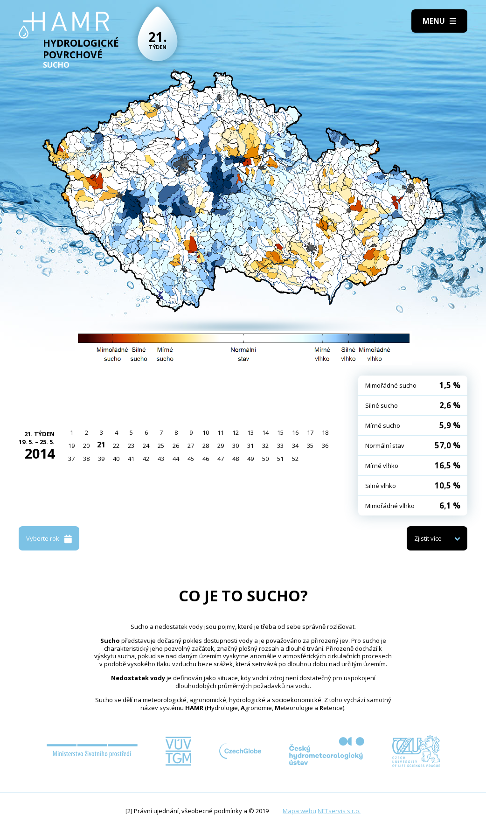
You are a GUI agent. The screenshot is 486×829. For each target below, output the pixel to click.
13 (250, 432)
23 (131, 445)
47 (220, 458)
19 (71, 445)
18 (325, 432)
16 (295, 432)
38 (86, 458)
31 (250, 445)
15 (280, 432)
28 (205, 445)
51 (280, 458)
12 (235, 432)
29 (220, 445)
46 (205, 458)
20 (86, 445)
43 (161, 458)
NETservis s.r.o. (339, 811)
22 (116, 445)
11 (220, 432)
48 (235, 458)
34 (295, 445)
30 (235, 445)
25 (161, 445)
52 (295, 458)
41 (131, 458)
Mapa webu (299, 811)
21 (101, 444)
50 (265, 458)
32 (265, 445)
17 (310, 432)
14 (265, 432)
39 (101, 458)
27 (190, 445)
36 (325, 445)
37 (71, 458)
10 (205, 432)
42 (146, 458)
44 (176, 458)
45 (190, 458)
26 (176, 445)
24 (146, 445)
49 (250, 458)
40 (116, 458)
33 (280, 445)
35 (310, 445)
